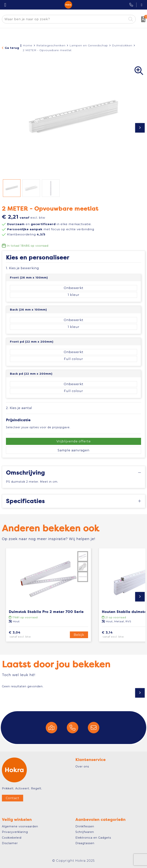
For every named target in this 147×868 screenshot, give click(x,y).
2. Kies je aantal (19, 408)
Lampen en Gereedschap (88, 45)
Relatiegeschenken (50, 45)
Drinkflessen (84, 826)
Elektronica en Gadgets (93, 837)
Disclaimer (10, 843)
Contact (12, 798)
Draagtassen (84, 843)
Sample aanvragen (73, 450)
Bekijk (79, 635)
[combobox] (64, 19)
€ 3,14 (118, 635)
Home (27, 45)
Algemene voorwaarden (20, 826)
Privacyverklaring (15, 832)
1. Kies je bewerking (22, 268)
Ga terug (12, 48)
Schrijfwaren (84, 832)
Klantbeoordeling (26, 234)
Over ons (82, 766)
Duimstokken (122, 45)
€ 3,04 (25, 635)
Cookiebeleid (11, 837)
